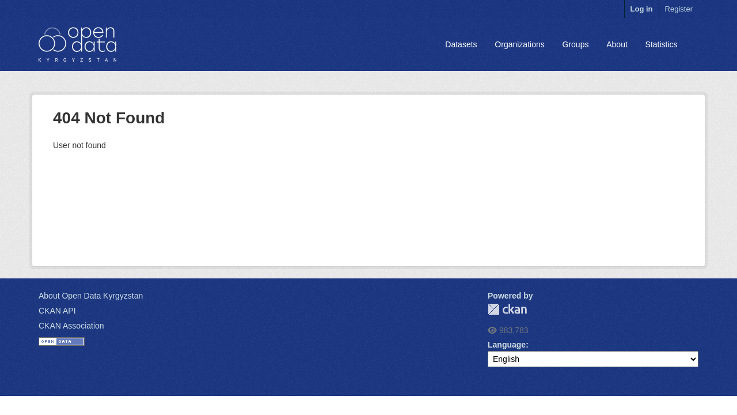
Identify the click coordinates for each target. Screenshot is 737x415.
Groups (576, 44)
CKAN (507, 309)
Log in (641, 9)
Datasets (461, 44)
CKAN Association (71, 325)
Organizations (519, 44)
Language (507, 344)
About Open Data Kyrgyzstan (91, 295)
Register (679, 9)
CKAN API (57, 310)
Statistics (661, 44)
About (617, 44)
